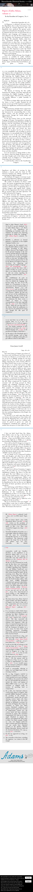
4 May (16, 654)
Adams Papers (13, 236)
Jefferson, (11, 607)
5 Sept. (12, 304)
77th (23, 521)
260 (7, 289)
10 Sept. (17, 642)
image (6, 547)
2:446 (25, 266)
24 (13, 617)
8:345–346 (24, 616)
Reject (28, 881)
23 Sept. (23, 328)
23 (8, 617)
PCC (25, 224)
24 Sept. (20, 329)
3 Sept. (17, 639)
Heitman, (16, 587)
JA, (16, 325)
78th (7, 523)
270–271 (11, 289)
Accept (28, 877)
